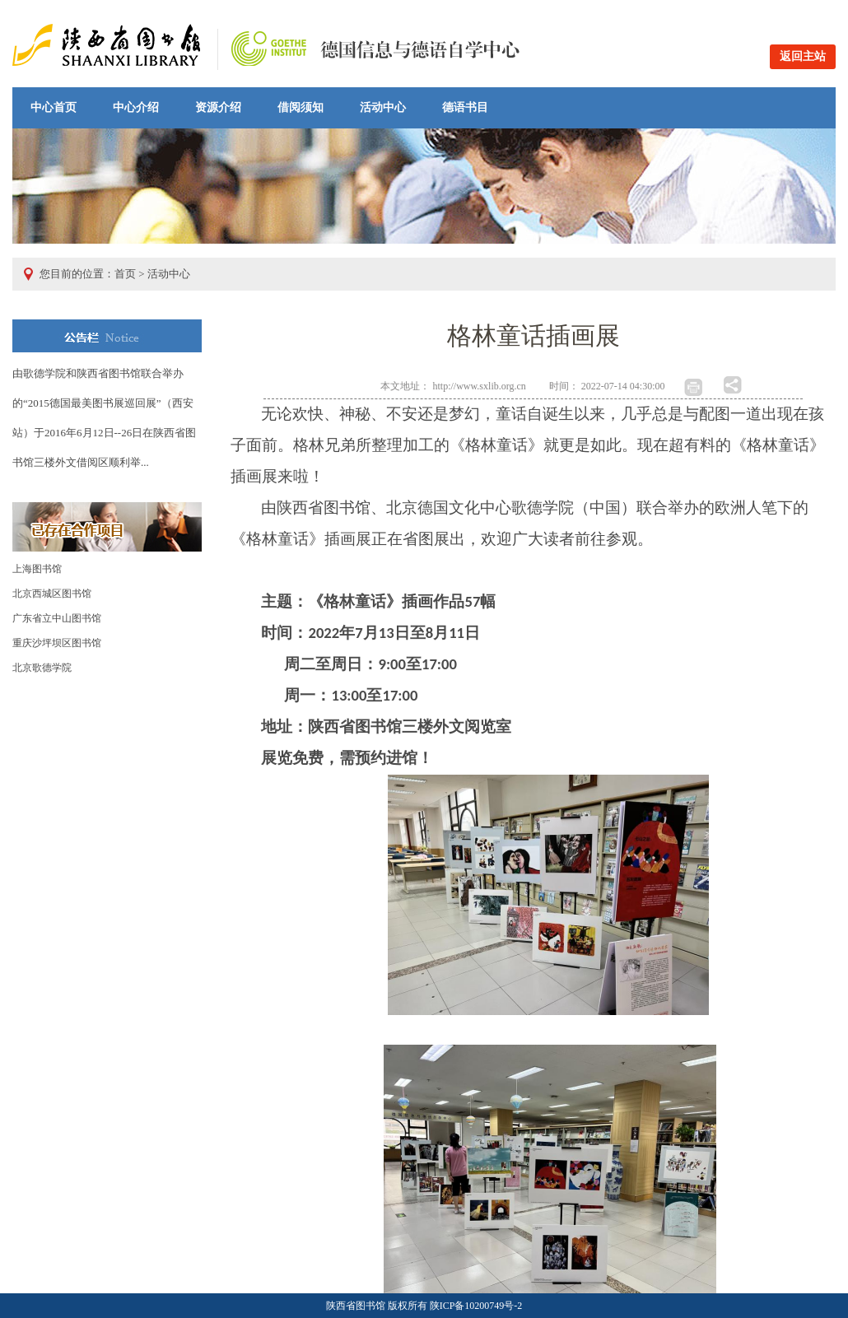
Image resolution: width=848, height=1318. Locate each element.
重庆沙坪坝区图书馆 (56, 643)
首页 (125, 274)
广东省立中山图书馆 (56, 618)
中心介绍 (136, 107)
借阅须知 (300, 107)
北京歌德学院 (42, 667)
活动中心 (383, 107)
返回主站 (803, 56)
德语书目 (465, 107)
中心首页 (53, 107)
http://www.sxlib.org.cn (478, 386)
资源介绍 (218, 107)
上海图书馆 (37, 569)
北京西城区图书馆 (51, 593)
